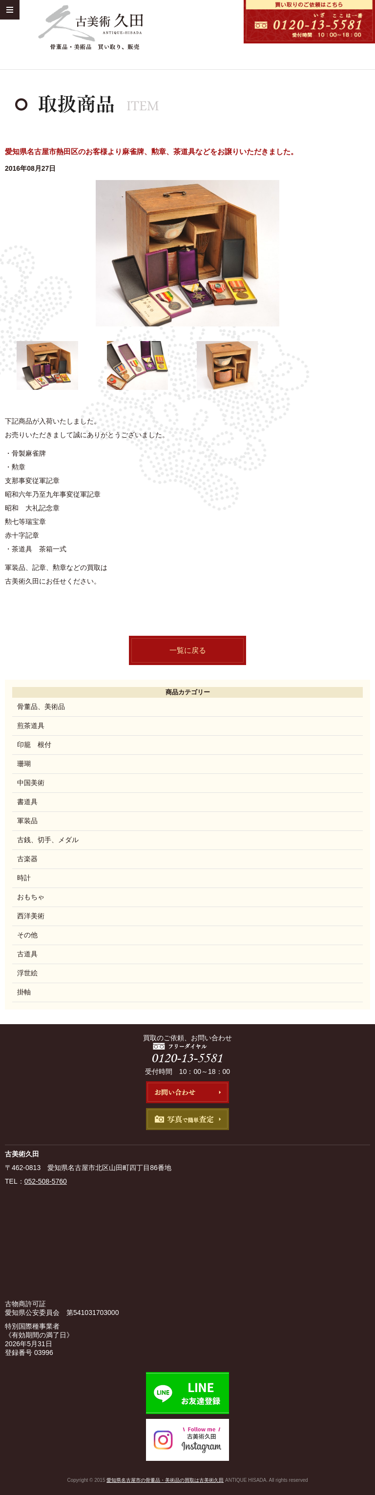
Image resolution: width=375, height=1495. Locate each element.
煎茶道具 (30, 725)
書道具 (27, 802)
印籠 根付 (34, 744)
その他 (27, 935)
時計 (24, 878)
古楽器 (27, 859)
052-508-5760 (45, 1181)
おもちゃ (30, 897)
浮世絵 (27, 973)
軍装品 (27, 821)
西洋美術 (30, 916)
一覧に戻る (187, 650)
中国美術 (30, 783)
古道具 (27, 954)
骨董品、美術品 (41, 706)
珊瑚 (24, 764)
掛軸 (24, 992)
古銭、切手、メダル (48, 840)
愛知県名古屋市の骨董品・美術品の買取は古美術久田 (165, 1480)
